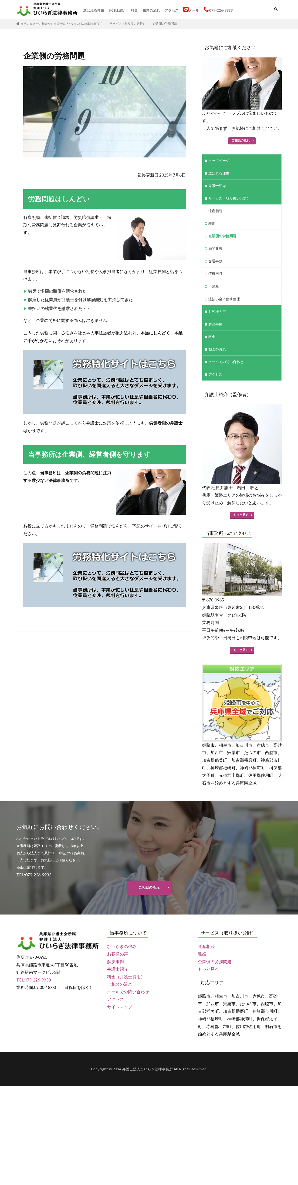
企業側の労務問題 (165, 23)
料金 (134, 10)
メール (191, 9)
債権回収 (215, 274)
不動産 (213, 286)
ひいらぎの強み (121, 946)
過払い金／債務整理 (224, 299)
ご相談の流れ (241, 140)
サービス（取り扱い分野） (127, 23)
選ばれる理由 (93, 10)
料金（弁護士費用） (126, 977)
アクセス (172, 10)
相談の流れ (151, 10)
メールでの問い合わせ (225, 362)
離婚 (211, 223)
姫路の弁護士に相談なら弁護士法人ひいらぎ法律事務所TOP (61, 24)
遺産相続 (215, 211)
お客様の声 (217, 311)
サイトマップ (119, 1007)
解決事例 (215, 324)
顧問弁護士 (217, 249)
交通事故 (215, 261)
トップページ (218, 160)
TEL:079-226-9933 (33, 980)
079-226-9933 (218, 9)
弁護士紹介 (117, 10)
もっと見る (240, 515)
